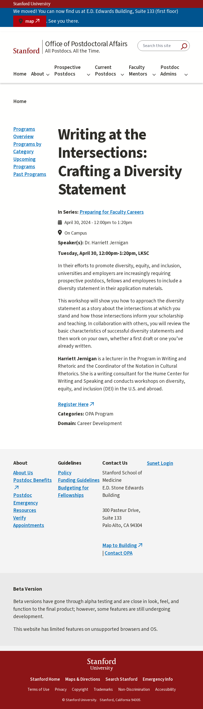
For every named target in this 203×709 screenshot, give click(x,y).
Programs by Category (27, 148)
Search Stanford (121, 679)
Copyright (80, 689)
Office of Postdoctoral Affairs (86, 44)
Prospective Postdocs (72, 71)
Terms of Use (38, 689)
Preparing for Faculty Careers (112, 212)
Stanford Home (45, 679)
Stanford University (32, 4)
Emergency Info (158, 679)
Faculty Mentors (142, 71)
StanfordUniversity (101, 665)
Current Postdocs (109, 71)
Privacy (61, 689)
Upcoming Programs (24, 163)
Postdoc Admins (174, 71)
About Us (23, 473)
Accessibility (165, 689)
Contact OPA (118, 553)
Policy (64, 473)
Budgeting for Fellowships (73, 491)
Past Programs (29, 174)
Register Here (76, 404)
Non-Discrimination (134, 689)
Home (19, 74)
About (40, 74)
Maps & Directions (82, 679)
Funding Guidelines (79, 480)
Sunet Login (160, 463)
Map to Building (123, 545)
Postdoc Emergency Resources (25, 503)
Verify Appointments (28, 522)
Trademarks (103, 689)
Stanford (26, 51)
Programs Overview (24, 133)
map (35, 22)
